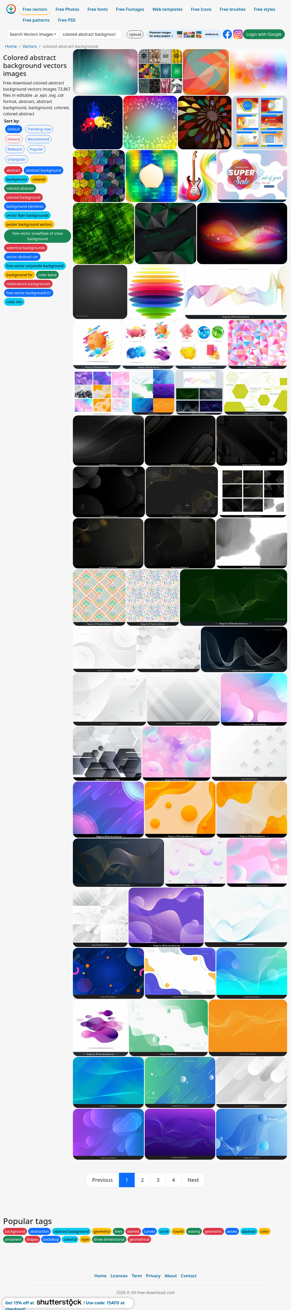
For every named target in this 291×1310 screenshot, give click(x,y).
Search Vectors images (31, 34)
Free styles (264, 9)
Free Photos (67, 9)
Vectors (29, 46)
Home (11, 46)
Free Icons (201, 9)
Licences (118, 1276)
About (171, 1276)
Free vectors (35, 9)
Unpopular (16, 159)
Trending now (39, 129)
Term (137, 1276)
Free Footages (130, 9)
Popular (36, 149)
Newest (13, 139)
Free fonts (98, 9)
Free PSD (66, 20)
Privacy (153, 1276)
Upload (135, 34)
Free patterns (36, 20)
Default (13, 129)
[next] (193, 1180)
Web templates (167, 9)
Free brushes (233, 9)
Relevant (14, 149)
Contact (189, 1276)
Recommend (38, 139)
